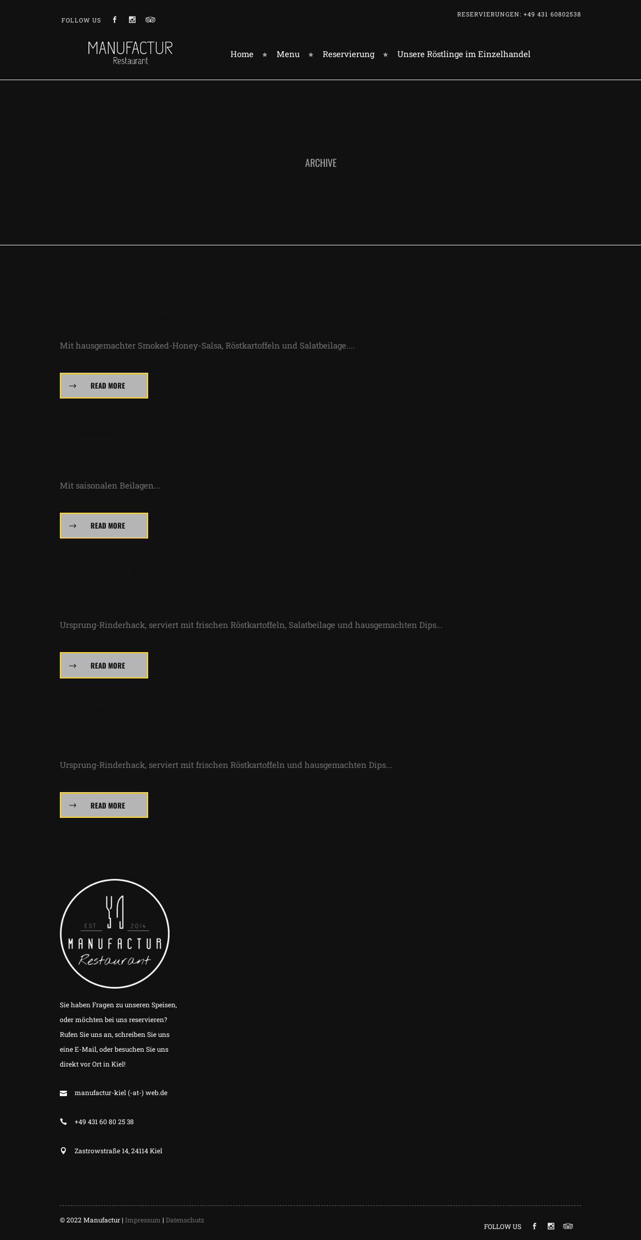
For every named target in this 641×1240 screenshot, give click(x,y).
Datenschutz (185, 1219)
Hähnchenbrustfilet (140, 459)
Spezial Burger (117, 739)
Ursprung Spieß (120, 599)
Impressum (143, 1219)
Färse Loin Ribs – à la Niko (158, 319)
